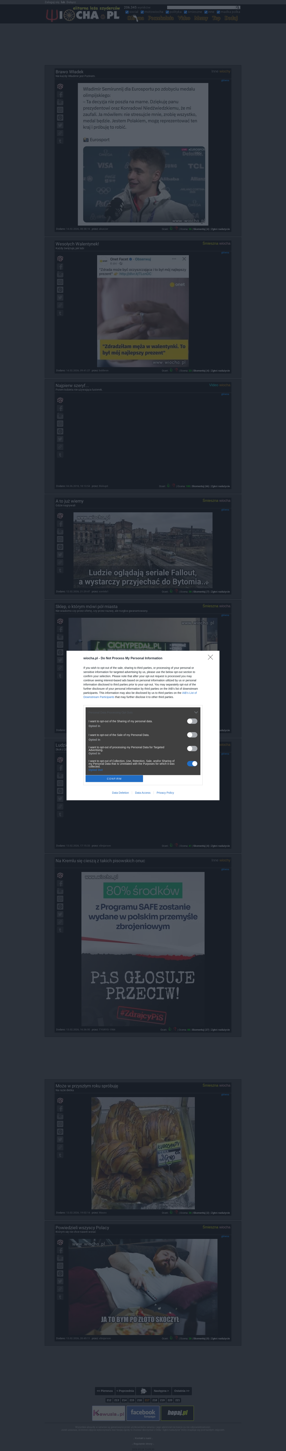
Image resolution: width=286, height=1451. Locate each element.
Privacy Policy (165, 792)
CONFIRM (114, 778)
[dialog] (143, 725)
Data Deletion (120, 792)
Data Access (143, 792)
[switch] (192, 721)
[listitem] (143, 712)
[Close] (211, 658)
